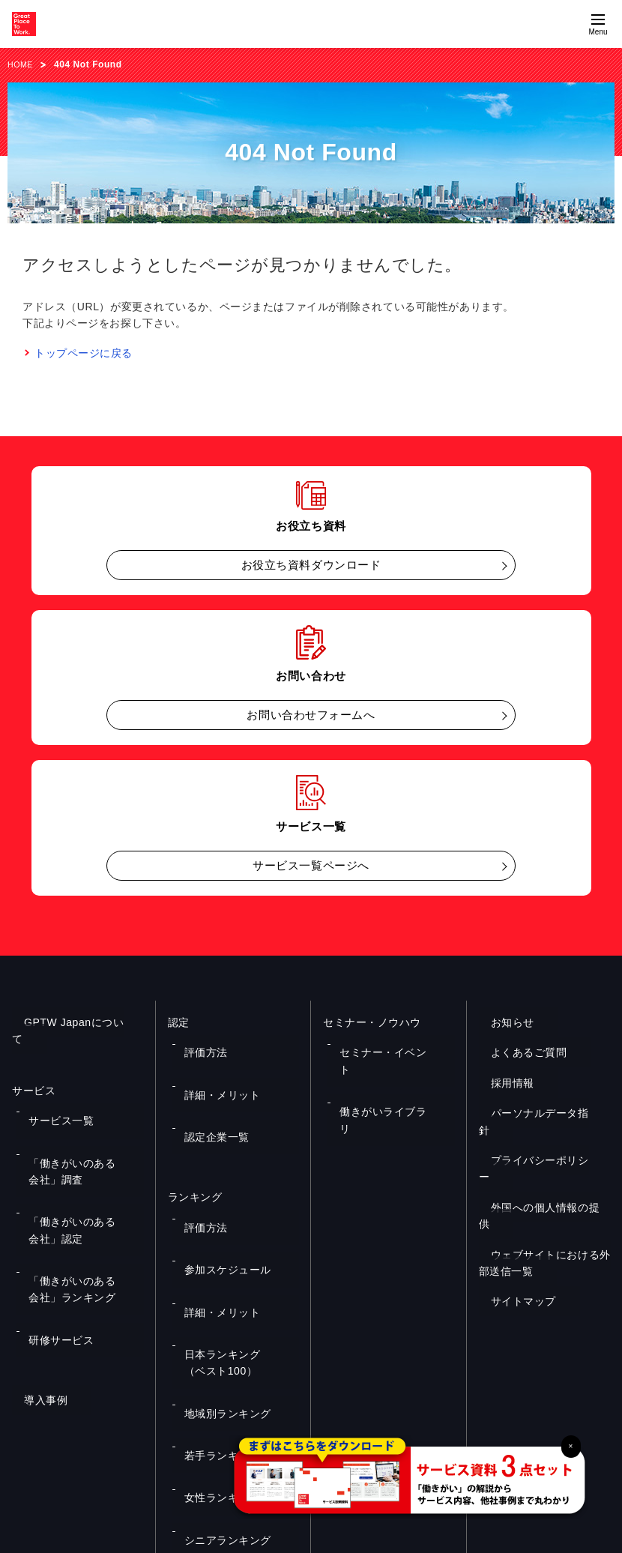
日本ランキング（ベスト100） (238, 1228)
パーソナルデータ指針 (533, 1113)
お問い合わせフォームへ (311, 714)
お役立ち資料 (159, 1389)
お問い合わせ (310, 1389)
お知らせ (500, 1022)
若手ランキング (214, 1279)
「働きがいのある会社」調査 (82, 1122)
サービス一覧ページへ (311, 865)
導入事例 (33, 1274)
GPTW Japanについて (67, 1022)
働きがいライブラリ (378, 1064)
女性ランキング (214, 1302)
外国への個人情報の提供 (539, 1174)
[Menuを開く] (598, 24)
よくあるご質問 (517, 1052)
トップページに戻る (83, 353)
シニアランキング (218, 1323)
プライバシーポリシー (533, 1144)
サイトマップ (511, 1251)
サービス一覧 (53, 1093)
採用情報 (500, 1083)
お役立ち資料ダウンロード (311, 564)
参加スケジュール (218, 1178)
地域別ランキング (218, 1257)
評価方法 (200, 1042)
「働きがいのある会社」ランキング (82, 1195)
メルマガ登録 (462, 1389)
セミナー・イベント (378, 1042)
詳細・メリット (214, 1064)
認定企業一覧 (209, 1086)
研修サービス (53, 1224)
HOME (21, 64)
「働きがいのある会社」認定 (82, 1158)
